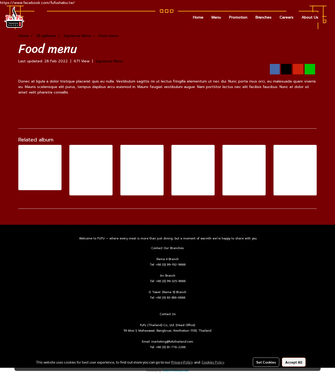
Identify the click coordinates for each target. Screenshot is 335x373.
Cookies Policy (213, 362)
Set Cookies (266, 362)
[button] (327, 17)
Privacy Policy (182, 362)
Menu (216, 17)
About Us (310, 17)
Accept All (293, 362)
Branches (263, 17)
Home (198, 17)
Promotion (238, 17)
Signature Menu (109, 61)
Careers (286, 17)
